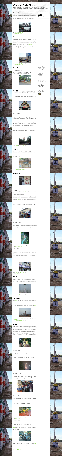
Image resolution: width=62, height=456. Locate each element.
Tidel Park (20, 33)
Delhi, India (40, 72)
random (18, 33)
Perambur (16, 348)
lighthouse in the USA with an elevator (21, 318)
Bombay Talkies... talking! (42, 67)
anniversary (16, 64)
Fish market (15, 375)
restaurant (19, 273)
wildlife (21, 246)
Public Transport (16, 421)
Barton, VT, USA (41, 66)
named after (26, 44)
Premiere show (16, 190)
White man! (15, 276)
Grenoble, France (41, 73)
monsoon (16, 33)
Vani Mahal (23, 64)
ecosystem (19, 246)
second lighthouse (16, 300)
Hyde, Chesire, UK (41, 74)
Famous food (15, 249)
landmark (19, 64)
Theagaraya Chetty (30, 44)
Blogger (36, 453)
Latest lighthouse (16, 298)
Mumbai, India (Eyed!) (41, 80)
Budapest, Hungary (41, 69)
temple (22, 111)
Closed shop (15, 149)
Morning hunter (16, 224)
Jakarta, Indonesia (41, 75)
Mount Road (16, 273)
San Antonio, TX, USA (41, 85)
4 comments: (23, 417)
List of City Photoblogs (41, 91)
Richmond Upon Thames (42, 84)
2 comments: (22, 63)
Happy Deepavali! (42, 50)
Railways (19, 348)
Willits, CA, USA (41, 90)
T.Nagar (21, 64)
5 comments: (23, 272)
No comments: (23, 169)
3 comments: (23, 110)
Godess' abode (16, 36)
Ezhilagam (30, 129)
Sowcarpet (19, 111)
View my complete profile (45, 94)
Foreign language (16, 173)
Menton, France (41, 79)
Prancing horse (16, 324)
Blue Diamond (18, 199)
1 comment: (23, 32)
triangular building (15, 319)
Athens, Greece (41, 65)
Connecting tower (42, 41)
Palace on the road (16, 67)
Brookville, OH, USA (41, 68)
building (16, 146)
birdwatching (16, 246)
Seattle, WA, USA (41, 86)
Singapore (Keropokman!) (42, 87)
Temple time (15, 90)
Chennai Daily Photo (24, 5)
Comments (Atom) (18, 449)
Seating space (16, 397)
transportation (21, 348)
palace (22, 146)
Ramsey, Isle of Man (41, 83)
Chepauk (18, 146)
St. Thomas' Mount (19, 418)
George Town (16, 111)
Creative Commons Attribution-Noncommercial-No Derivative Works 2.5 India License (43, 17)
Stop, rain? (15, 14)
